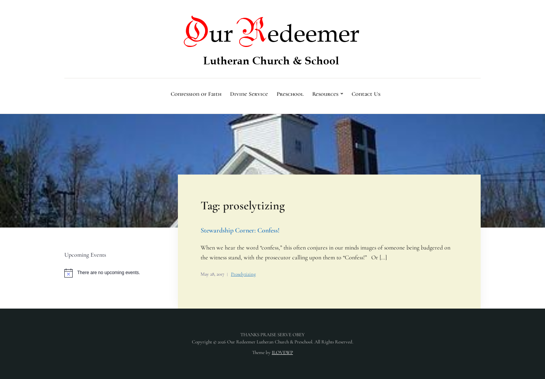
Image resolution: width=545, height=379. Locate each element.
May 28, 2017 (212, 274)
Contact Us (366, 93)
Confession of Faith (196, 93)
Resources (325, 93)
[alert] (111, 273)
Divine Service (249, 93)
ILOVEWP (282, 352)
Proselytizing (243, 274)
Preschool (290, 93)
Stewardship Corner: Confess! (240, 230)
